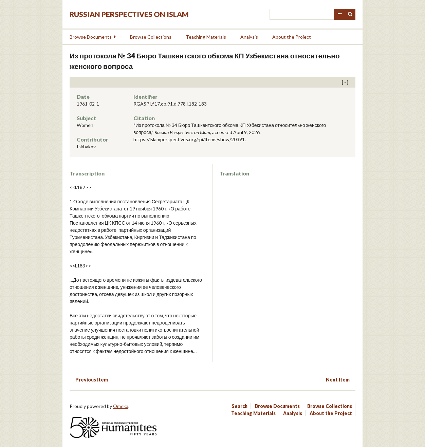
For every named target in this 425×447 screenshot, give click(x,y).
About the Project (291, 37)
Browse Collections (150, 37)
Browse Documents (91, 37)
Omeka (120, 406)
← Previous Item (89, 380)
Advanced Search (339, 14)
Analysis (249, 37)
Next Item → (340, 380)
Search (350, 14)
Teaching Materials (206, 37)
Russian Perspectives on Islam (129, 14)
